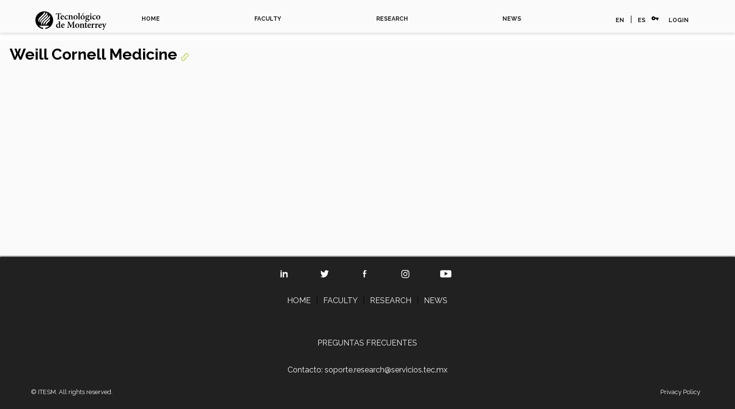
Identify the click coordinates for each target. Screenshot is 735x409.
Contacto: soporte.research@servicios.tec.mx (367, 369)
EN (620, 20)
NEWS (511, 18)
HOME (151, 18)
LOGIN (679, 20)
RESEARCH (392, 18)
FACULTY (267, 18)
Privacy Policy (680, 392)
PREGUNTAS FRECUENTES (367, 342)
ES (641, 20)
